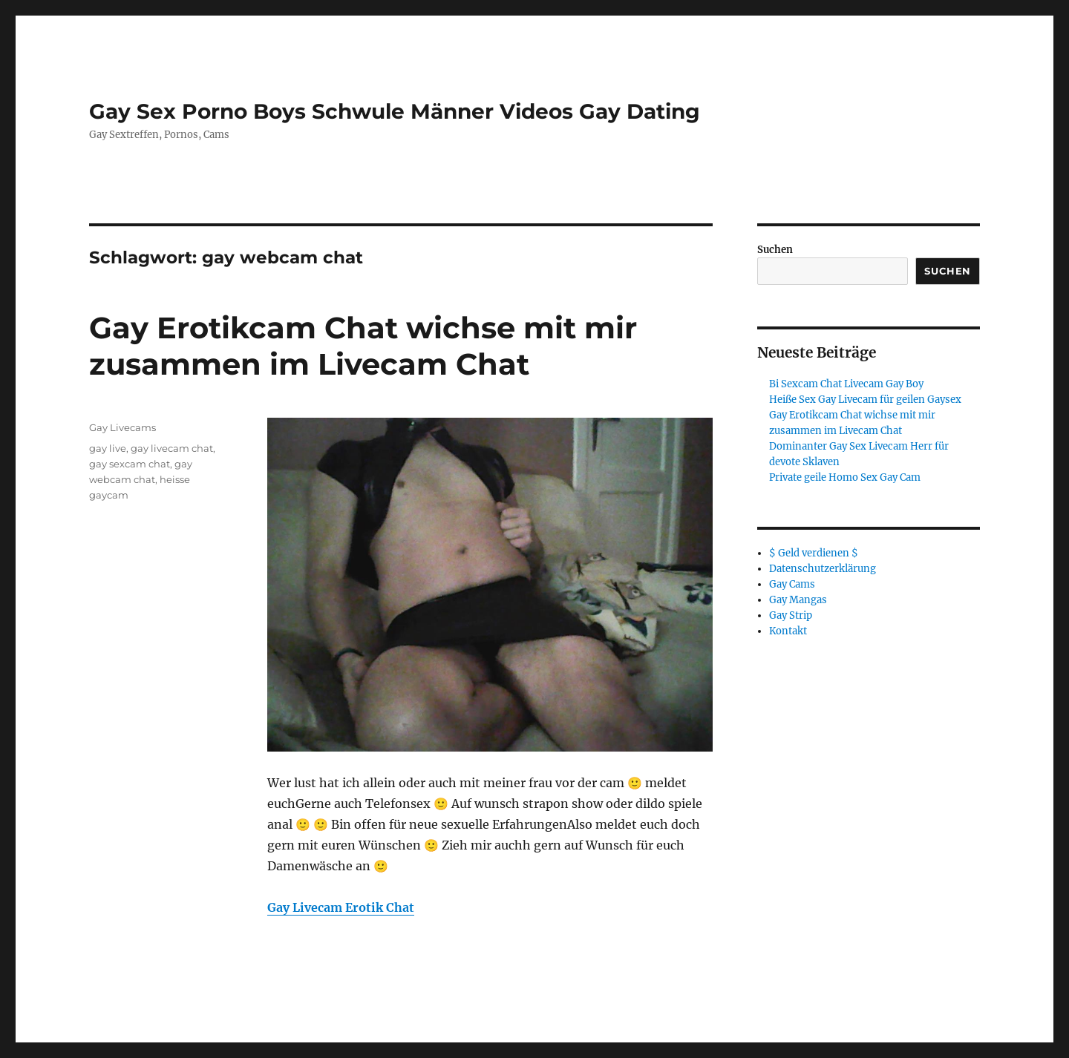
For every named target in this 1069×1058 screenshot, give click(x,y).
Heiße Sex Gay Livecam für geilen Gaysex (865, 399)
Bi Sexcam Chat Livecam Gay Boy (846, 384)
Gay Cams (792, 584)
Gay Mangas (798, 600)
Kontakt (788, 631)
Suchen (775, 249)
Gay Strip (790, 615)
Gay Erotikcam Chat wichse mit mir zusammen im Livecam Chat (363, 345)
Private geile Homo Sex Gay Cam (845, 477)
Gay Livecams (122, 427)
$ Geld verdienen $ (813, 553)
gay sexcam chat (129, 464)
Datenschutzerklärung (822, 568)
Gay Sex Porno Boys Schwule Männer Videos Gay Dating (394, 111)
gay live (107, 448)
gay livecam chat (172, 448)
